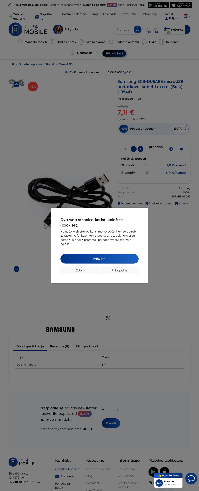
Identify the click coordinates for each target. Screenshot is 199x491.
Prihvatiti (99, 259)
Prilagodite (119, 270)
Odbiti (80, 270)
